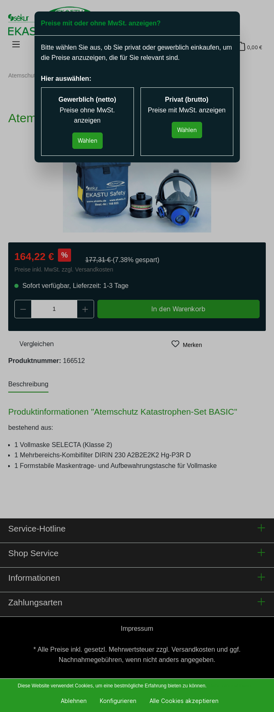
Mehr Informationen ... (232, 686)
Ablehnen (74, 700)
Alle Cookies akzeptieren (184, 700)
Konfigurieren (118, 700)
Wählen (87, 140)
